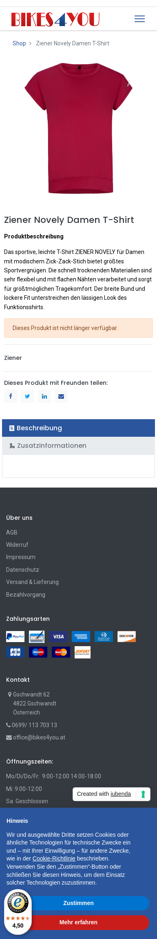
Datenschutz (22, 569)
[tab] (78, 428)
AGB (12, 532)
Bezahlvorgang (25, 594)
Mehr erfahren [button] (78, 922)
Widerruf (17, 544)
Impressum (20, 557)
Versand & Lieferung (32, 582)
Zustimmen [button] (78, 903)
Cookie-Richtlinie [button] (54, 858)
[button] (146, 820)
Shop (19, 43)
